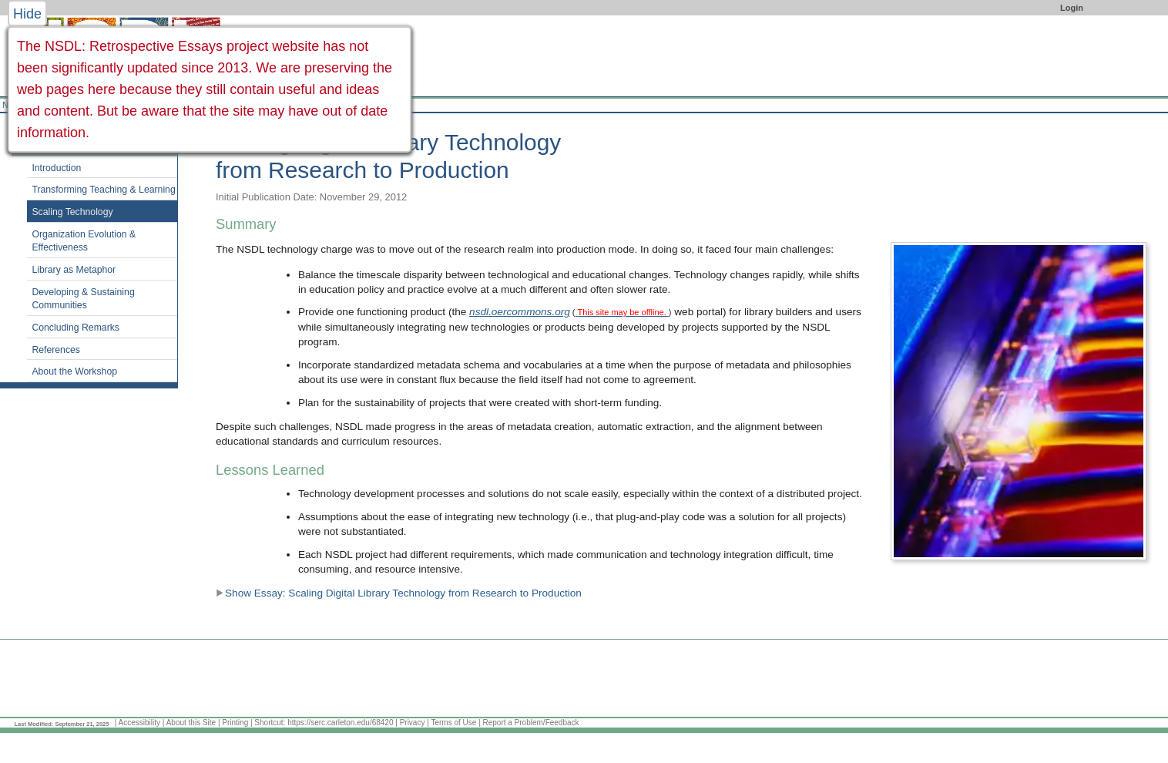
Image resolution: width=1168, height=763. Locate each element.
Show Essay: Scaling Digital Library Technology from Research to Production (399, 593)
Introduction (56, 168)
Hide (27, 14)
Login (1071, 7)
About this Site (191, 722)
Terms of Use (453, 722)
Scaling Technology (72, 212)
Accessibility (139, 722)
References (56, 350)
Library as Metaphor (74, 269)
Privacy (412, 722)
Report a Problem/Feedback (530, 722)
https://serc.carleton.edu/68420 (340, 722)
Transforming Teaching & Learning (103, 189)
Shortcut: (269, 722)
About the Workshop (74, 371)
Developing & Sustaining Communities (83, 299)
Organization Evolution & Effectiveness (84, 241)
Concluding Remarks (75, 327)
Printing (235, 722)
